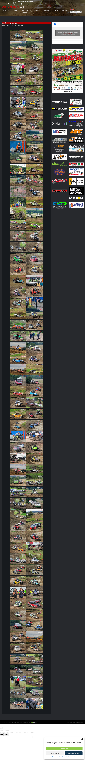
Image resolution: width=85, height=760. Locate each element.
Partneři (64, 10)
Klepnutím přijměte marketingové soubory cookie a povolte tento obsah (68, 33)
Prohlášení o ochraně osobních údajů (67, 757)
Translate (78, 13)
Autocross (6, 10)
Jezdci (37, 10)
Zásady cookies (55, 757)
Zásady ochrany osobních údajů (75, 722)
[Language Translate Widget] (76, 12)
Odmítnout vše (55, 753)
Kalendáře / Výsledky (26, 11)
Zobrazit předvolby (73, 753)
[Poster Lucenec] (67, 95)
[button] (82, 739)
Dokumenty (46, 10)
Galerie (16, 10)
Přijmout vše (64, 748)
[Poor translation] (6, 734)
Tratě (56, 10)
